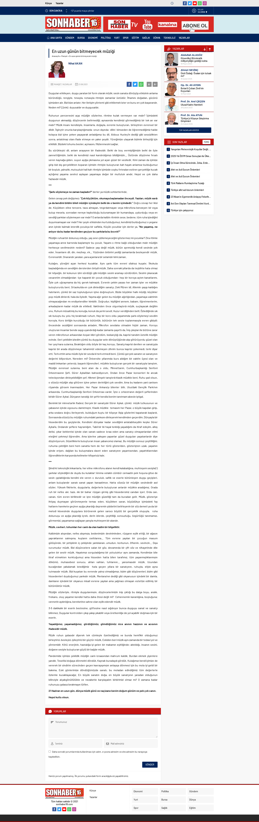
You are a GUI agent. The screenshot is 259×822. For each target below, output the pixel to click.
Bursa (164, 799)
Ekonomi (138, 791)
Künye (48, 3)
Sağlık (164, 807)
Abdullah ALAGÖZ (191, 55)
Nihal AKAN (75, 63)
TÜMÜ (206, 142)
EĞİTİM (135, 37)
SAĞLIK (146, 37)
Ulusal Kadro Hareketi (192, 104)
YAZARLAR (184, 37)
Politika (165, 791)
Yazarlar (59, 3)
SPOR (126, 37)
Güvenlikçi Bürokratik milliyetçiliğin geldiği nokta (194, 59)
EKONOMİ (93, 37)
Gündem (193, 791)
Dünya (192, 799)
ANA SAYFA (54, 37)
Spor (136, 807)
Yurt (136, 799)
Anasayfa (56, 56)
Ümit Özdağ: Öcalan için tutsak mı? (196, 74)
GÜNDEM (69, 37)
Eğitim (192, 807)
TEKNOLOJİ (169, 37)
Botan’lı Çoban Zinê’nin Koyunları (192, 89)
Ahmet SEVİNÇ (189, 70)
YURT (117, 37)
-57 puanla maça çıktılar (82, 10)
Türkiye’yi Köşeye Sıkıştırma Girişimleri (195, 119)
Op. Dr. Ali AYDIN (191, 85)
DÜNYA (156, 37)
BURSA (81, 37)
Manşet (64, 56)
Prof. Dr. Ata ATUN (191, 115)
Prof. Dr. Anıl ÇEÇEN (193, 101)
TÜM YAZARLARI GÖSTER (189, 130)
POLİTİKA (106, 37)
